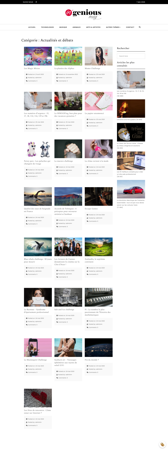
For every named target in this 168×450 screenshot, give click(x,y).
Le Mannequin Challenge (35, 360)
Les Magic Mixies (32, 68)
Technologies (47, 27)
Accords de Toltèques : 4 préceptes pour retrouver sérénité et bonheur (65, 211)
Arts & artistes (93, 27)
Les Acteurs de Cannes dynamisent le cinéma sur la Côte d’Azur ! (67, 262)
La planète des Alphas (64, 68)
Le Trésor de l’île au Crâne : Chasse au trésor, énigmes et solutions (130, 144)
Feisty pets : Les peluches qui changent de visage (37, 162)
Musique (63, 27)
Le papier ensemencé (94, 113)
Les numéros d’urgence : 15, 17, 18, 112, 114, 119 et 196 (36, 114)
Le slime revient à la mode (96, 161)
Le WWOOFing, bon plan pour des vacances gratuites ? (68, 114)
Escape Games (91, 208)
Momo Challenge (92, 68)
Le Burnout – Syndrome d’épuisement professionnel (36, 311)
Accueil (32, 27)
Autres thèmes (113, 27)
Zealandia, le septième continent (95, 260)
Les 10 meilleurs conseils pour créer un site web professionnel (130, 173)
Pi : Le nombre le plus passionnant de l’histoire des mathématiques (98, 312)
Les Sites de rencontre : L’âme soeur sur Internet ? (37, 411)
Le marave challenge (63, 161)
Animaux (77, 27)
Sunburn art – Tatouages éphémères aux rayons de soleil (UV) (65, 363)
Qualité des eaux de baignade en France (37, 210)
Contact (130, 27)
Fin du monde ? (92, 360)
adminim (38, 78)
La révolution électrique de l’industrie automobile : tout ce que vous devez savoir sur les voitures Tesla (131, 202)
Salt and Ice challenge (64, 309)
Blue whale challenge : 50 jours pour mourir (38, 260)
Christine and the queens (126, 120)
